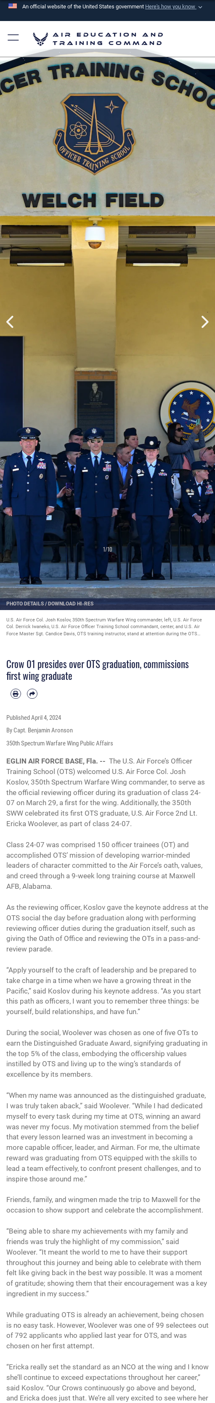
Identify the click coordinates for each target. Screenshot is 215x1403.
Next (204, 322)
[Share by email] (32, 694)
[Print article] (16, 694)
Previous (10, 322)
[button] (174, 7)
